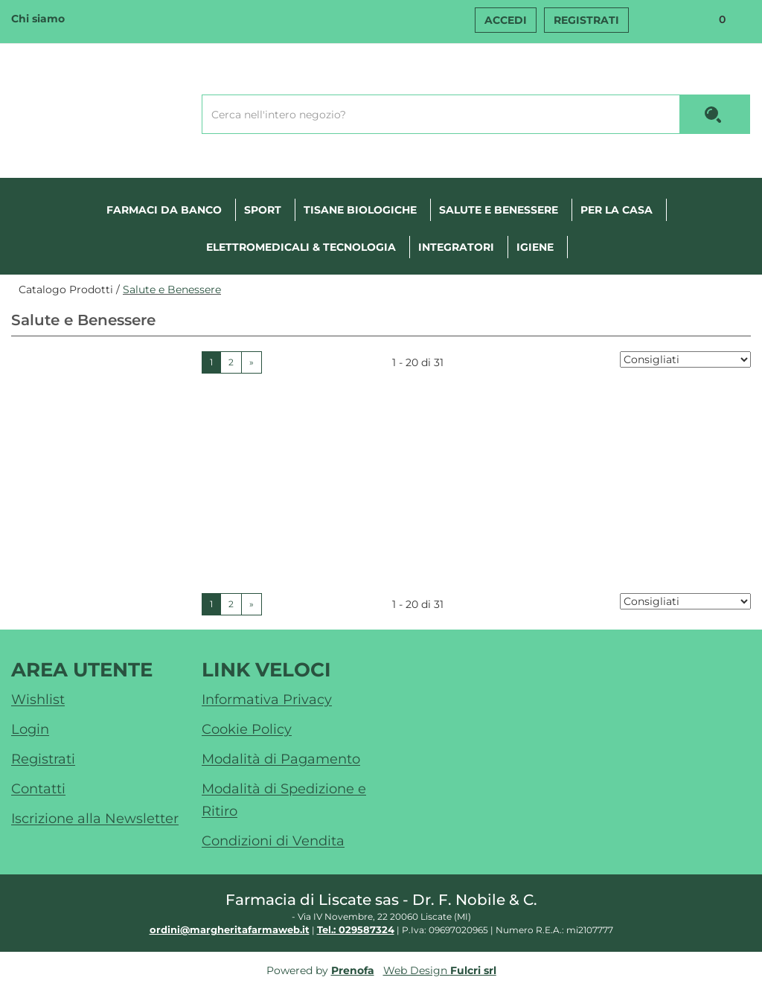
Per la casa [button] (616, 210)
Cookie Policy (247, 729)
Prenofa (352, 970)
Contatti (38, 789)
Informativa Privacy (267, 699)
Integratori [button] (456, 247)
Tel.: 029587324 (355, 929)
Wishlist (656, 21)
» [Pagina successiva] (251, 362)
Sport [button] (262, 210)
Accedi (505, 20)
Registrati (586, 20)
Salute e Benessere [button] (498, 210)
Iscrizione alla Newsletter (95, 818)
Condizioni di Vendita (273, 841)
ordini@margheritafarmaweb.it (230, 929)
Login (30, 729)
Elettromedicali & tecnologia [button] (301, 247)
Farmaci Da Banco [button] (164, 210)
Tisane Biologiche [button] (360, 210)
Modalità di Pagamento (281, 759)
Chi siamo (38, 18)
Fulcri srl (473, 970)
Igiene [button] (535, 247)
